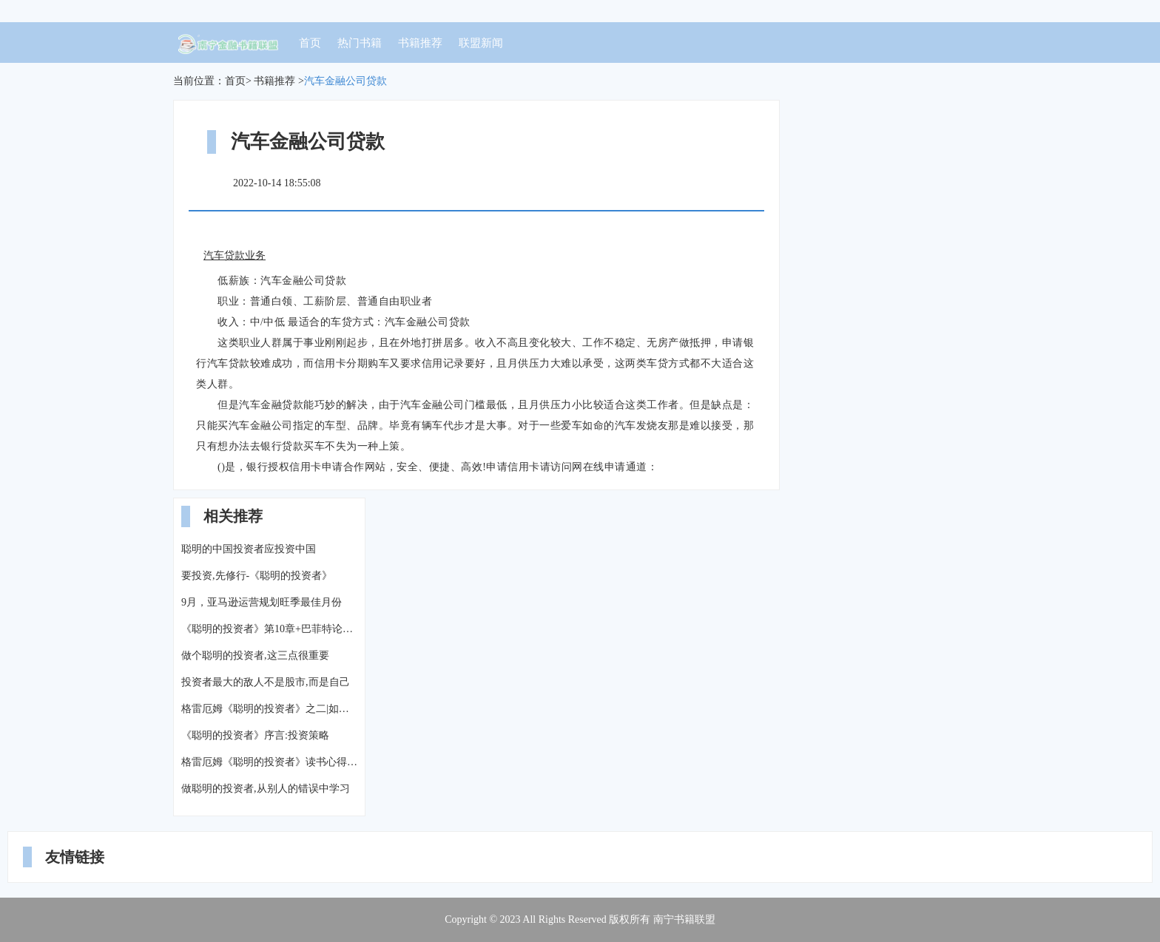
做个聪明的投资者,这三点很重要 (255, 655)
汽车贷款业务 (234, 255)
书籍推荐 (420, 43)
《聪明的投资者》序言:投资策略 (255, 735)
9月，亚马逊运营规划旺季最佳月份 (261, 602)
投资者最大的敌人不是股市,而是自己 (265, 682)
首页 (310, 43)
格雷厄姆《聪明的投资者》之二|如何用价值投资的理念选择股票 (269, 708)
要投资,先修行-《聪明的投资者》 (256, 575)
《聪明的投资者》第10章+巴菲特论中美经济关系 (269, 628)
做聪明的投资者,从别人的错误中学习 (265, 788)
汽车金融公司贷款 (345, 81)
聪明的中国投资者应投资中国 (248, 549)
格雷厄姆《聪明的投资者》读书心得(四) (269, 762)
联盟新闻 (481, 43)
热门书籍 (359, 43)
